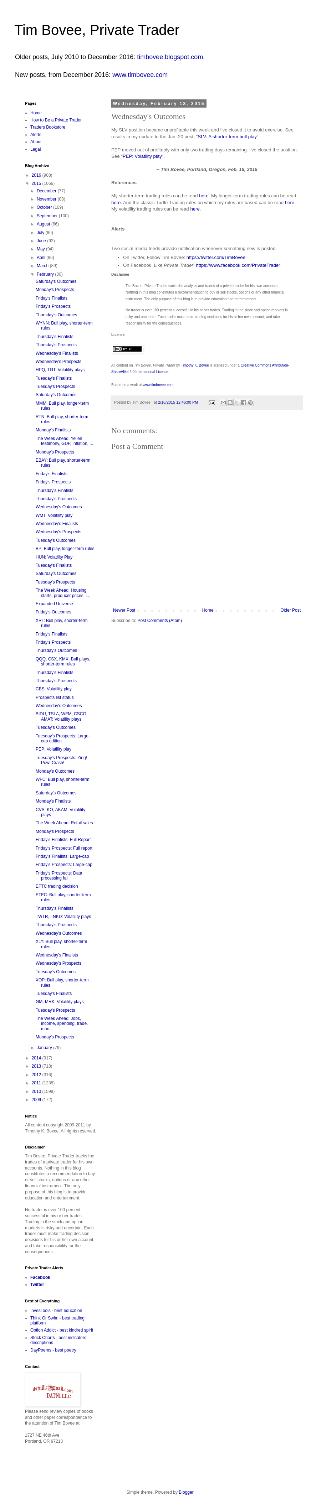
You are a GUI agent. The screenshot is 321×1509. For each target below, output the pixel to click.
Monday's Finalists (53, 429)
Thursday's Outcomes (56, 314)
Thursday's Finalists (54, 336)
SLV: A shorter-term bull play (227, 136)
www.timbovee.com (140, 74)
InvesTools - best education (56, 1310)
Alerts (35, 134)
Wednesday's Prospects (58, 361)
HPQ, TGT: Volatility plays (60, 369)
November (47, 199)
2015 (37, 183)
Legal (35, 149)
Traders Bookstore (47, 127)
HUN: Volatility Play (54, 557)
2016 (37, 175)
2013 (37, 1066)
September (48, 215)
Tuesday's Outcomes (56, 540)
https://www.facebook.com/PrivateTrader (238, 265)
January (45, 1047)
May (41, 249)
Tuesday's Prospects (55, 386)
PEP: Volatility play (142, 156)
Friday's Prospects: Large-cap (64, 864)
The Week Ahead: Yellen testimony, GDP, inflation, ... (64, 441)
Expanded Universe (54, 603)
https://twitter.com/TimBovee (216, 257)
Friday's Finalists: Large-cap (62, 856)
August (44, 224)
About (35, 141)
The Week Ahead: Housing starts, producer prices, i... (63, 593)
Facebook (40, 1277)
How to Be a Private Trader (56, 120)
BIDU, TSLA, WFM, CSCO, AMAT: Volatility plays (61, 716)
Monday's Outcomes (55, 771)
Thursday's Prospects (56, 344)
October (45, 207)
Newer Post (124, 610)
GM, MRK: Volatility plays (60, 1001)
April (41, 257)
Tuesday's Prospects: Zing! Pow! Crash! (61, 760)
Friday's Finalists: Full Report (63, 839)
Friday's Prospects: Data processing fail (59, 876)
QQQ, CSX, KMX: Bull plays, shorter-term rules (63, 662)
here (203, 195)
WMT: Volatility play (54, 515)
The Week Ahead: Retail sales (64, 822)
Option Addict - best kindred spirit (61, 1330)
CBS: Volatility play (54, 688)
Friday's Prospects (53, 306)
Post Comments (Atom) (159, 620)
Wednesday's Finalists (57, 353)
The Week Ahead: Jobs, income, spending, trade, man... (62, 1023)
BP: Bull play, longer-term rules (65, 548)
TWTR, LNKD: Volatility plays (63, 916)
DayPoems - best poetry (53, 1350)
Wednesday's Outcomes (59, 506)
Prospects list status (55, 697)
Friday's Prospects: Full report (64, 848)
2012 (37, 1074)
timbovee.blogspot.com (170, 57)
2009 (37, 1099)
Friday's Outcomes (53, 612)
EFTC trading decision (57, 886)
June (42, 240)
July (41, 232)
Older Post (290, 610)
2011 (37, 1082)
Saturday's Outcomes (56, 281)
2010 (37, 1091)
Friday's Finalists (51, 298)
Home (208, 610)
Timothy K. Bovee (195, 365)
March (43, 265)
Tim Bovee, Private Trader (96, 30)
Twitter (37, 1284)
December (47, 190)
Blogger (186, 1492)
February (46, 274)
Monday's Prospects (55, 289)
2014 (37, 1058)
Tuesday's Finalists (54, 378)
